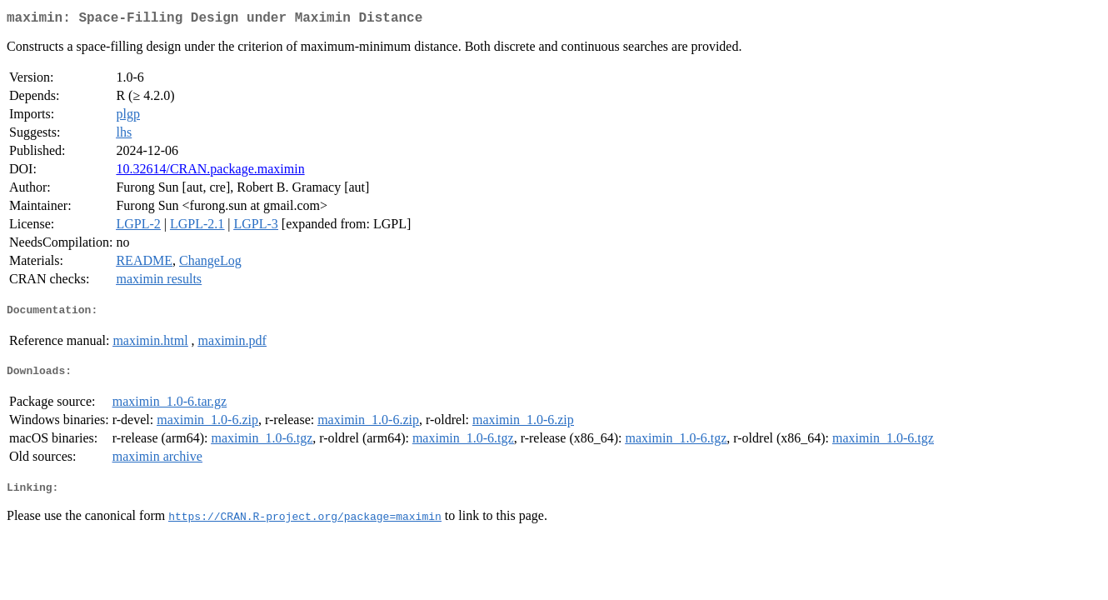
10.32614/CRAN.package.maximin (210, 172)
